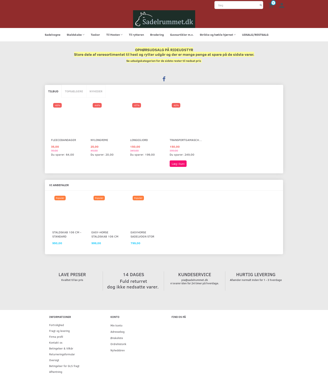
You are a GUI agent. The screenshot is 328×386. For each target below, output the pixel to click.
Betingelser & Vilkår (61, 348)
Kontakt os (55, 342)
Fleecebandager (63, 140)
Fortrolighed (56, 325)
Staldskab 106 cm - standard (66, 234)
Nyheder (96, 91)
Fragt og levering (59, 331)
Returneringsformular (62, 354)
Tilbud (53, 91)
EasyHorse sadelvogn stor (142, 234)
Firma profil (56, 336)
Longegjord (139, 140)
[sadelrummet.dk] (164, 19)
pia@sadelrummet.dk (194, 280)
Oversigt (54, 360)
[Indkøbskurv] (271, 5)
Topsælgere (74, 91)
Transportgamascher (186, 140)
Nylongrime (99, 140)
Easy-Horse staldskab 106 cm (104, 234)
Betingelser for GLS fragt (64, 366)
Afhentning (55, 371)
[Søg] (261, 5)
